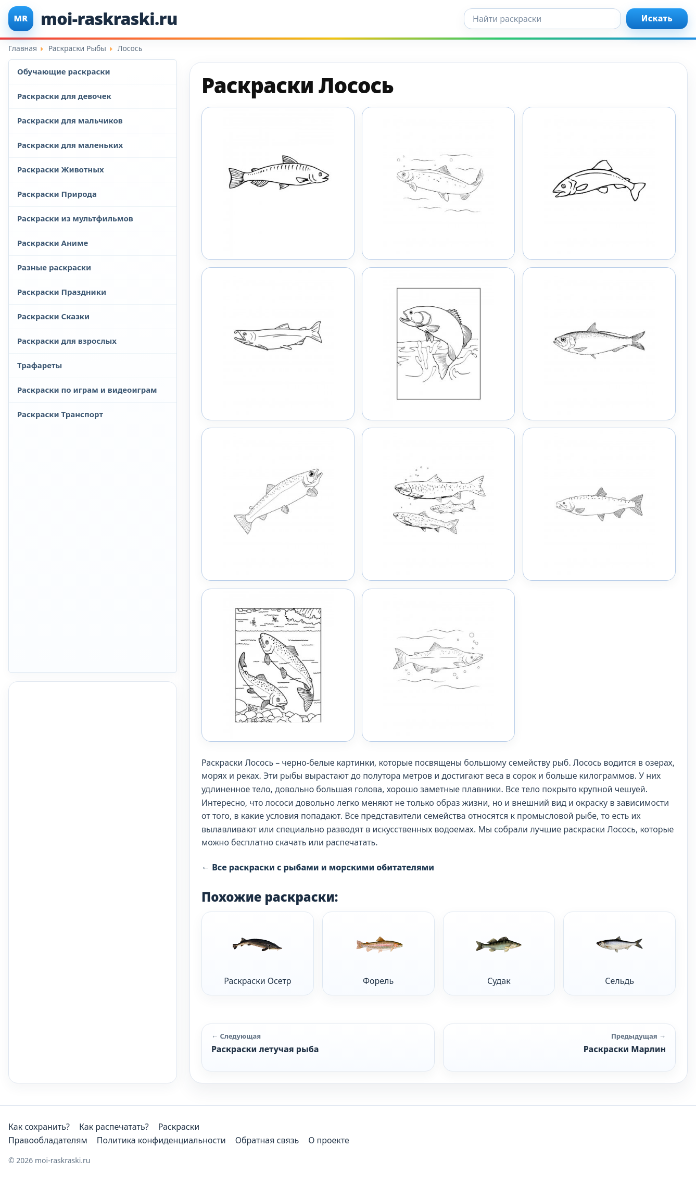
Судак (499, 953)
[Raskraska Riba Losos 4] (599, 343)
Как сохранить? (39, 1126)
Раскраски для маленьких (70, 145)
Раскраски (179, 1126)
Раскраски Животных (60, 169)
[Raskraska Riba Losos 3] (438, 343)
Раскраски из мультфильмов (75, 218)
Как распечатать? (114, 1126)
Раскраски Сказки (53, 316)
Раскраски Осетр (257, 953)
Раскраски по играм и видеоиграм (87, 389)
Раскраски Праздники (61, 291)
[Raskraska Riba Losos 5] (278, 504)
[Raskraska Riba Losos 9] (438, 665)
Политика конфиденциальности (161, 1140)
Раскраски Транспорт (60, 414)
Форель (378, 953)
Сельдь (619, 953)
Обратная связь (267, 1140)
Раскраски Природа (57, 194)
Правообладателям (47, 1140)
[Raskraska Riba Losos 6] (438, 504)
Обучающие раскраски (63, 71)
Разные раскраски (54, 267)
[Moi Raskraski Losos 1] (278, 183)
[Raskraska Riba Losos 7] (599, 504)
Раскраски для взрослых (67, 340)
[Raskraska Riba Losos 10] (599, 183)
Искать (657, 18)
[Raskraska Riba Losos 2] (278, 343)
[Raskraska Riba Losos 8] (278, 665)
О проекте (328, 1140)
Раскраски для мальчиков (70, 120)
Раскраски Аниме (52, 243)
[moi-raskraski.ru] (93, 18)
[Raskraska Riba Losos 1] (438, 183)
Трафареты (39, 365)
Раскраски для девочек (64, 96)
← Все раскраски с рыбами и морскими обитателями (317, 867)
